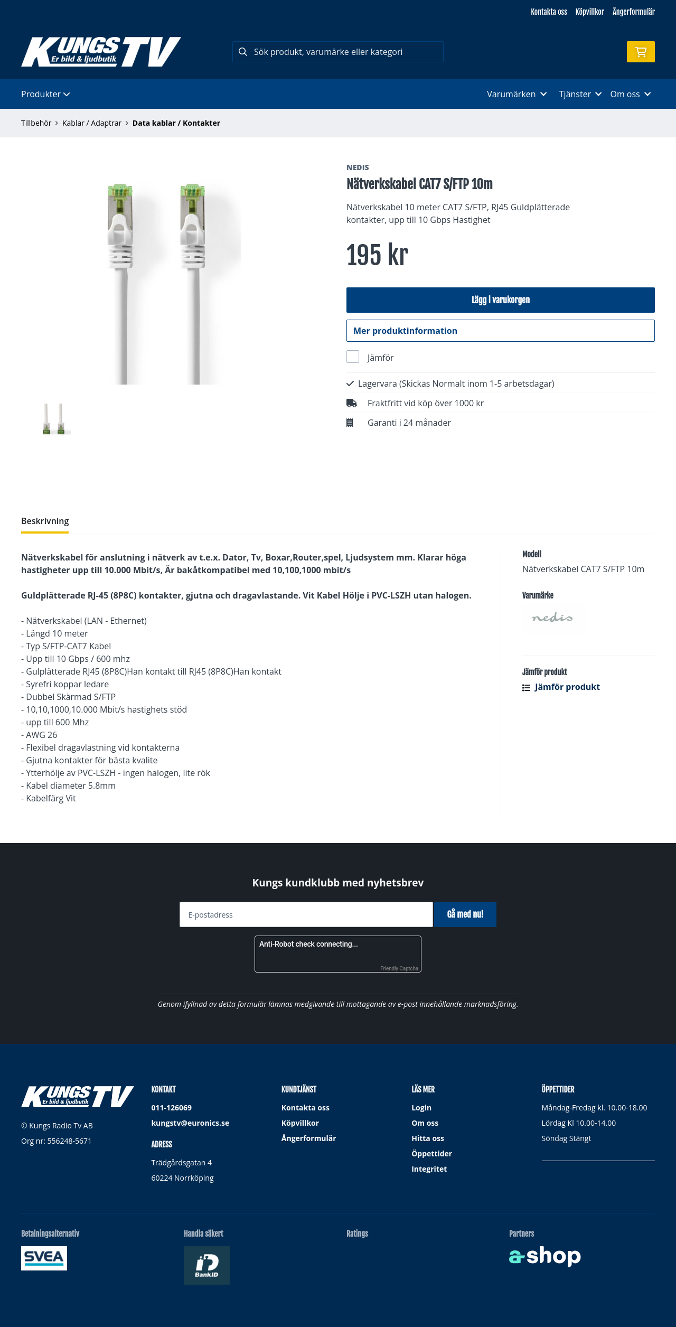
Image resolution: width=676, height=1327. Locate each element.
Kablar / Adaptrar (91, 123)
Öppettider (431, 1153)
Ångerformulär (634, 11)
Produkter (45, 94)
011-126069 (171, 1107)
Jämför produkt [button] (561, 687)
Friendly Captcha (399, 968)
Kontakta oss (549, 11)
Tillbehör (36, 123)
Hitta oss (427, 1138)
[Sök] (338, 51)
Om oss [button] (630, 94)
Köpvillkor (590, 11)
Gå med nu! (468, 914)
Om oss (424, 1123)
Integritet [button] (429, 1169)
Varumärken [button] (516, 94)
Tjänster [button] (580, 94)
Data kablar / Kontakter (176, 123)
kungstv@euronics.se (190, 1123)
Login (421, 1107)
